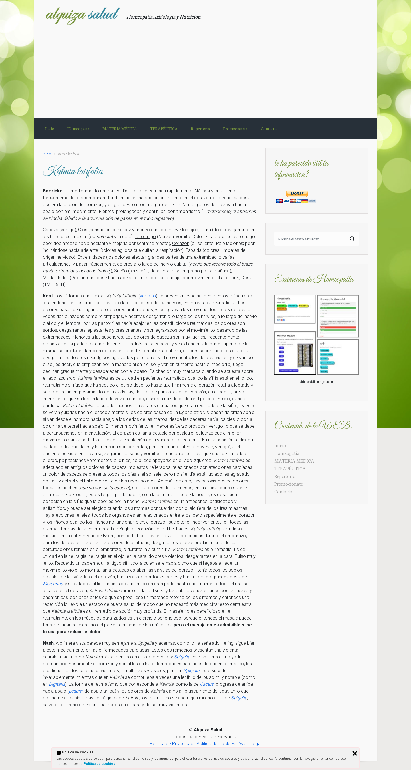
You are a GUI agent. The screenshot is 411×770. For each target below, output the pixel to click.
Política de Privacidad (171, 743)
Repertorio (284, 476)
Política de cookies (100, 764)
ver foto (148, 296)
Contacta (283, 491)
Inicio (47, 154)
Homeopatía (286, 452)
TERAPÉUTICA (290, 468)
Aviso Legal (249, 743)
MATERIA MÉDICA (294, 460)
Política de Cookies (215, 743)
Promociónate (288, 483)
